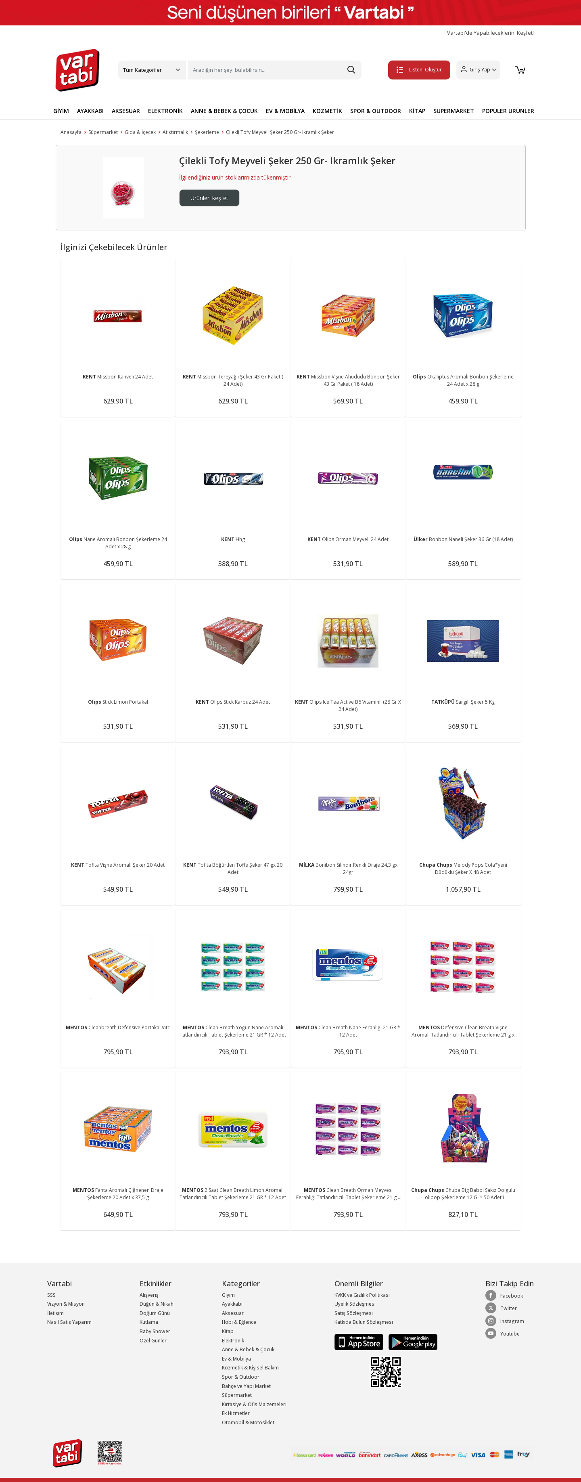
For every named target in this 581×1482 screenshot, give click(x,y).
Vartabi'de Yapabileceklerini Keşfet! (490, 32)
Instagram (504, 1321)
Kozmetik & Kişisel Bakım (250, 1367)
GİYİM (61, 111)
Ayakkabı (232, 1303)
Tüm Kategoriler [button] (142, 69)
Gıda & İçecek (140, 132)
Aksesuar (233, 1313)
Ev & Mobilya (236, 1358)
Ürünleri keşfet (209, 198)
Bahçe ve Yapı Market (246, 1386)
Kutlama (149, 1322)
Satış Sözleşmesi (353, 1313)
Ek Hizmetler (236, 1413)
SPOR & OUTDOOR (375, 111)
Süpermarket (103, 132)
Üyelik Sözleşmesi (355, 1303)
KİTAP (417, 111)
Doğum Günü (155, 1313)
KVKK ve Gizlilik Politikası (362, 1295)
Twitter (501, 1308)
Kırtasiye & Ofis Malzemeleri (254, 1404)
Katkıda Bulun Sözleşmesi (363, 1322)
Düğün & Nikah (156, 1303)
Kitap (228, 1331)
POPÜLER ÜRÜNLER (508, 111)
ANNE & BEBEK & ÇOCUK (224, 111)
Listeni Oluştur (419, 69)
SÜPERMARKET (453, 111)
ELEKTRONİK (165, 111)
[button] (478, 70)
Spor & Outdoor (240, 1376)
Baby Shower (155, 1331)
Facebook (504, 1295)
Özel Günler (153, 1340)
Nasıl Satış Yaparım (69, 1322)
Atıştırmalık (175, 132)
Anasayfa (71, 132)
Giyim (228, 1295)
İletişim (55, 1313)
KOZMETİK (327, 111)
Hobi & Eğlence (239, 1322)
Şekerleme (207, 132)
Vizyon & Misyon (66, 1303)
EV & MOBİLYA (285, 111)
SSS (51, 1295)
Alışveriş (149, 1295)
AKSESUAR (126, 111)
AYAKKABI (90, 111)
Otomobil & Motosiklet (248, 1422)
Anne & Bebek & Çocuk (248, 1349)
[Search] (275, 70)
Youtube (502, 1333)
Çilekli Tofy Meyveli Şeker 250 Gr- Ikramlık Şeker (280, 132)
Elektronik (233, 1340)
